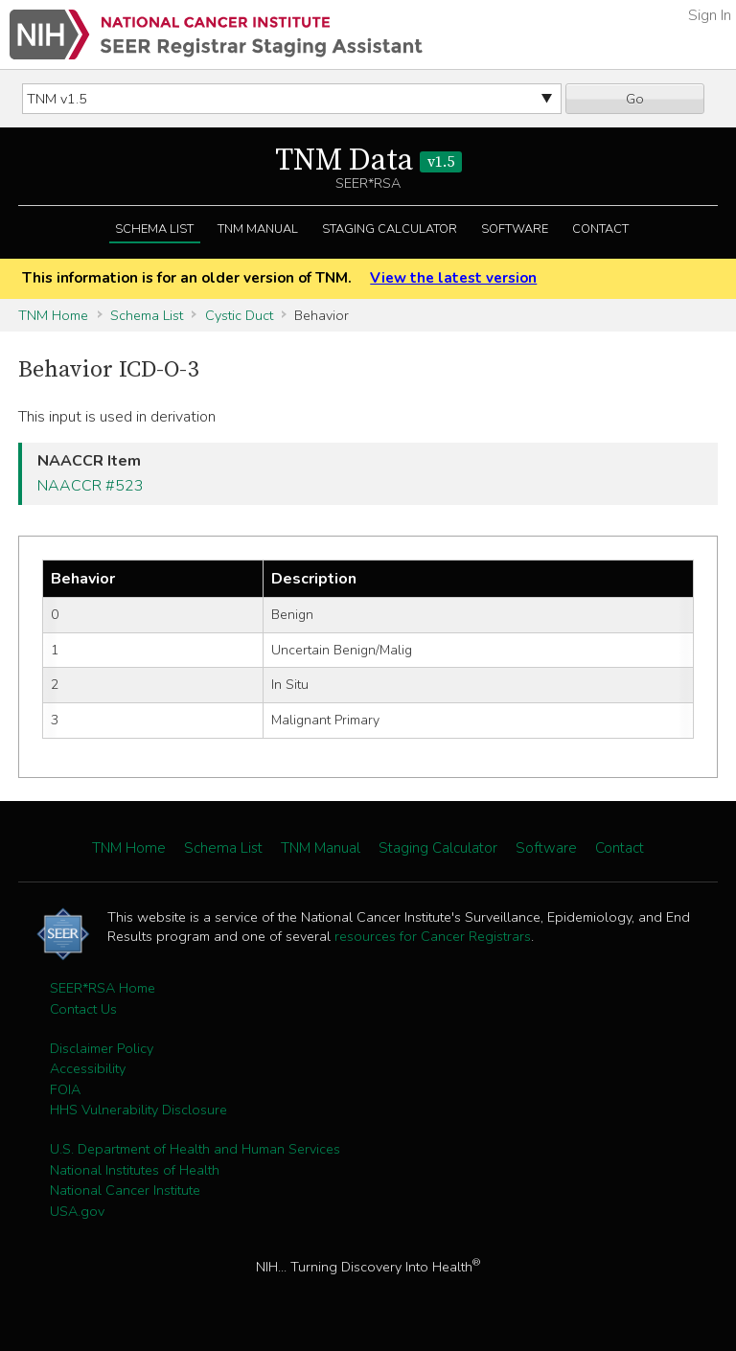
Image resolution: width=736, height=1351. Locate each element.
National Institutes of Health (134, 1169)
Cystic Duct (239, 315)
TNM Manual (258, 229)
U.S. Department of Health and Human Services (195, 1148)
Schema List (154, 229)
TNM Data (368, 161)
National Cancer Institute (125, 1190)
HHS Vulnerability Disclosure (138, 1109)
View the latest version (453, 277)
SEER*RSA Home (102, 987)
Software (514, 229)
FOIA (65, 1089)
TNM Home (53, 315)
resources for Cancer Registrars (432, 936)
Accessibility (88, 1068)
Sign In (709, 15)
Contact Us (83, 1009)
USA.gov (77, 1211)
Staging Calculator (389, 229)
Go (635, 98)
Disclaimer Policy (101, 1048)
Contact (600, 229)
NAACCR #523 (90, 485)
